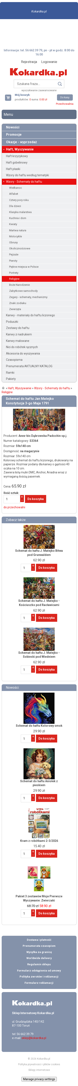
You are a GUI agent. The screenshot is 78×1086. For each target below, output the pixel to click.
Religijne (14, 278)
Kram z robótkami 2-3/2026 (39, 840)
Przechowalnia (64, 103)
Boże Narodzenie (19, 284)
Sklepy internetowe (39, 1070)
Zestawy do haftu (17, 328)
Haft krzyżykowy (17, 156)
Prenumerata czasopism (39, 945)
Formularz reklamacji (39, 982)
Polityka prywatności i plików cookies (39, 1064)
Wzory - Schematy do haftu (24, 181)
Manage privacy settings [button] (39, 1079)
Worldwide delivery (39, 958)
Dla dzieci (15, 206)
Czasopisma (14, 359)
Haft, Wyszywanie (20, 149)
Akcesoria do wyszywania (23, 353)
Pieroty (13, 260)
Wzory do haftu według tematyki (27, 175)
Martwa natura (17, 230)
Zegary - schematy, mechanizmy (28, 297)
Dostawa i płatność (39, 939)
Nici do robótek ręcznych (22, 347)
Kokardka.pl (39, 11)
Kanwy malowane (17, 340)
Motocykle (15, 236)
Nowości (12, 127)
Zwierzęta (15, 309)
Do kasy (64, 97)
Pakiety (11, 378)
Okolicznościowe (19, 248)
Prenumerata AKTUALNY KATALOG (29, 366)
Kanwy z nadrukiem (19, 334)
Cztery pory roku (19, 200)
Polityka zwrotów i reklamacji (39, 976)
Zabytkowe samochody (23, 290)
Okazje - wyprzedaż (21, 142)
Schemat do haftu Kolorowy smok (39, 725)
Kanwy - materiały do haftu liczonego (30, 315)
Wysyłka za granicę (39, 952)
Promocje (14, 135)
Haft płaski (13, 169)
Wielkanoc (15, 187)
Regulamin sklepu (39, 964)
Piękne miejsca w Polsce (23, 266)
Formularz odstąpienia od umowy (39, 970)
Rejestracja (29, 62)
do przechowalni (14, 507)
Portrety (13, 272)
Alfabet (13, 193)
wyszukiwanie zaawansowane (39, 90)
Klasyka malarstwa (20, 212)
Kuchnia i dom (17, 218)
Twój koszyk (10, 97)
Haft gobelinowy (16, 162)
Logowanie (49, 62)
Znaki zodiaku (17, 303)
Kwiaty (13, 224)
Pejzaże (13, 254)
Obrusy (13, 242)
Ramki (10, 372)
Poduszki (12, 321)
